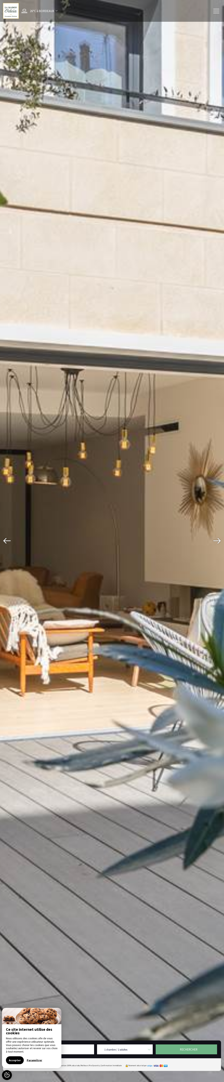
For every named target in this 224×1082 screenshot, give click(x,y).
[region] (31, 1038)
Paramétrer (34, 1060)
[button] (38, 11)
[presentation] (7, 541)
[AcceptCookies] (7, 1075)
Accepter (15, 1060)
